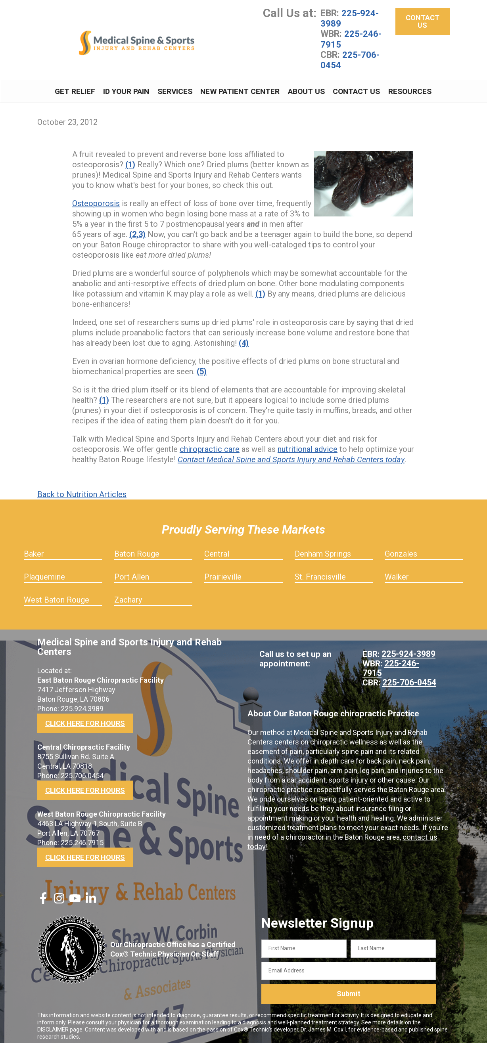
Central (216, 549)
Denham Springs (323, 549)
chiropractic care (210, 444)
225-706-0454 (350, 59)
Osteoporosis (96, 198)
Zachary (128, 595)
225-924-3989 (349, 18)
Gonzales (401, 549)
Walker (397, 572)
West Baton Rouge (56, 595)
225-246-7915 (351, 39)
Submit (348, 989)
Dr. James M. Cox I (323, 1024)
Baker (34, 549)
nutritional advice (307, 444)
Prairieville (223, 572)
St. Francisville (320, 572)
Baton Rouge (136, 549)
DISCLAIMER (53, 1024)
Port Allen (131, 572)
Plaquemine (44, 572)
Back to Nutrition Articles (82, 489)
